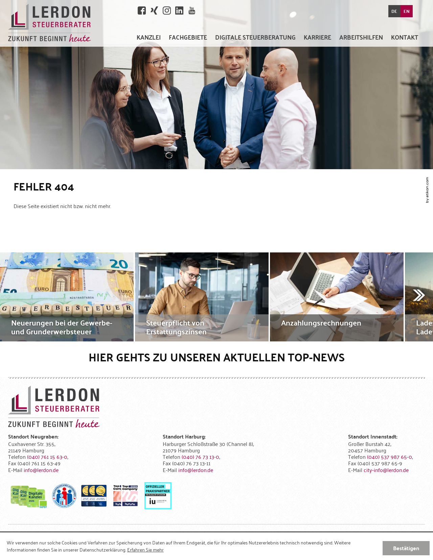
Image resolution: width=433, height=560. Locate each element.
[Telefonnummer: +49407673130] (200, 456)
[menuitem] (149, 37)
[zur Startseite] (49, 23)
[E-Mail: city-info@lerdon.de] (386, 469)
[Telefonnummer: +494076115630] (47, 456)
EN (407, 11)
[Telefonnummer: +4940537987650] (389, 456)
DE (394, 11)
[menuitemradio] (317, 37)
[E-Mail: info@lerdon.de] (41, 469)
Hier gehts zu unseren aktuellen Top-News (217, 356)
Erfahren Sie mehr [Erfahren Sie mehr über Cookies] (145, 549)
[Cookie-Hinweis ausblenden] (406, 548)
